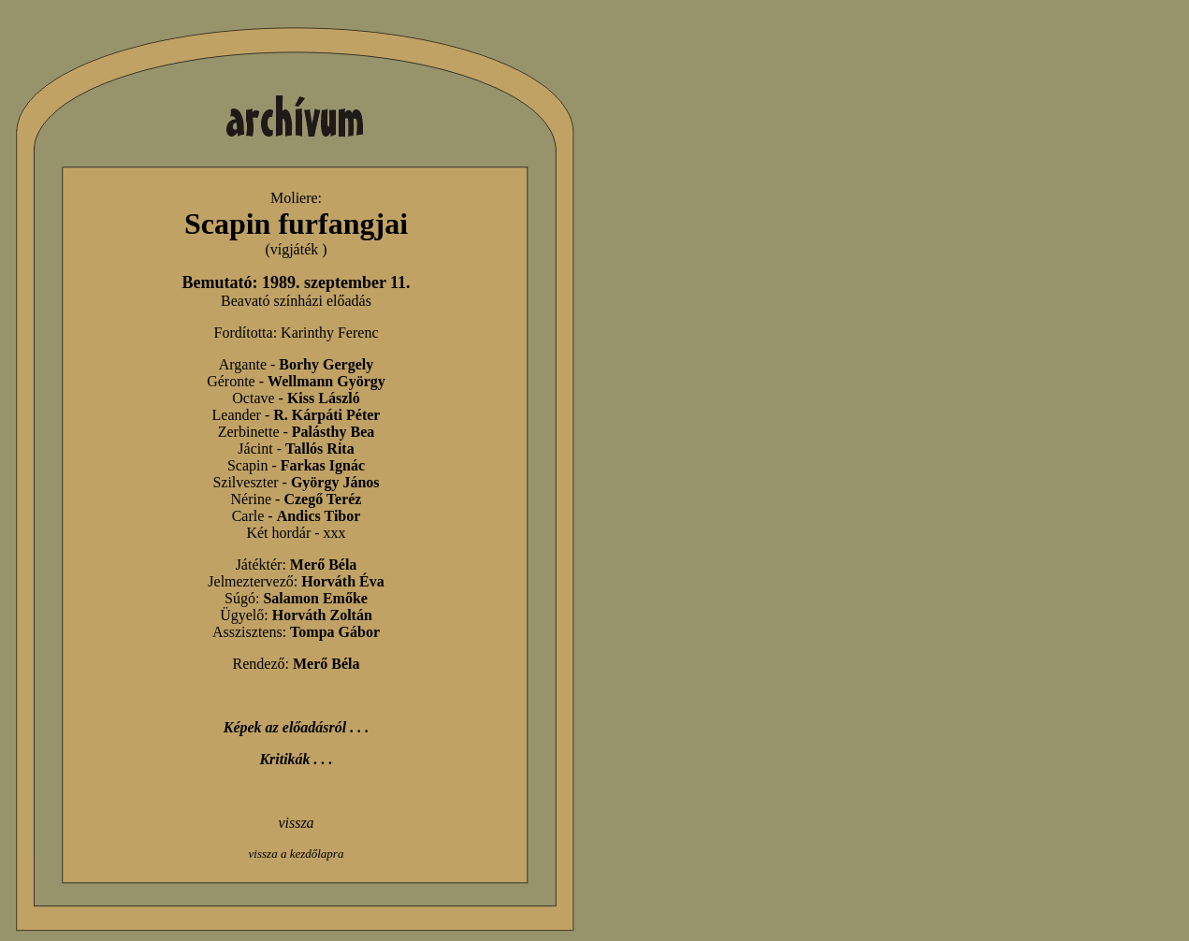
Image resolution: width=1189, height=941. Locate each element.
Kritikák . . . (295, 759)
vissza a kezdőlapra (296, 854)
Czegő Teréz (322, 499)
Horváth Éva (342, 581)
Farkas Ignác (323, 465)
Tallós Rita (320, 448)
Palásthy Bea (333, 432)
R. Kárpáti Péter (326, 415)
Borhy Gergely (326, 364)
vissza (295, 823)
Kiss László (323, 398)
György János (335, 482)
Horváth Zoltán (322, 615)
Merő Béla (323, 564)
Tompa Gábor (335, 632)
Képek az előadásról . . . (297, 727)
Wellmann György (326, 381)
